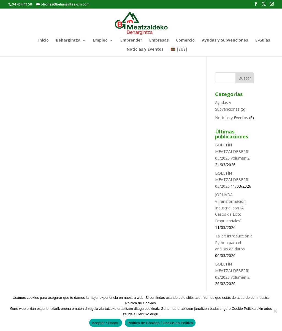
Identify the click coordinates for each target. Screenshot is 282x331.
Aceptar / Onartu (105, 323)
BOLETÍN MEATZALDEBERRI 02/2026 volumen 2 (232, 270)
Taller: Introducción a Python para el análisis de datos (234, 242)
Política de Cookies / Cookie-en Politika (160, 323)
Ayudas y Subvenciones (225, 40)
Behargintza (68, 40)
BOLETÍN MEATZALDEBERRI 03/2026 (232, 180)
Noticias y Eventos (145, 49)
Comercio (185, 40)
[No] (275, 311)
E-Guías (262, 40)
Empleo (100, 40)
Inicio (43, 40)
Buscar (244, 78)
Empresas (159, 40)
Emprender (131, 40)
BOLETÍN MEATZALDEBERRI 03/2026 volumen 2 (232, 151)
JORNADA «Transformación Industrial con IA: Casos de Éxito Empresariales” (230, 207)
